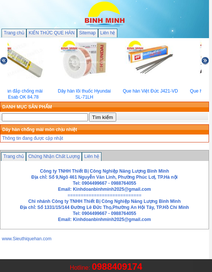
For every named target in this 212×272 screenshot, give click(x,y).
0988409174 (117, 266)
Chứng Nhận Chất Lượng (54, 156)
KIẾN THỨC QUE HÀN (52, 33)
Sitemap (87, 33)
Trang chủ (14, 33)
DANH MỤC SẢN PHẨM (27, 107)
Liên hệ (107, 33)
